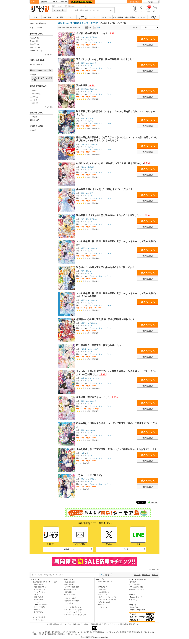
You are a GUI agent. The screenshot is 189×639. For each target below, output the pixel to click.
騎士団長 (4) (36, 93)
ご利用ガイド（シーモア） (107, 597)
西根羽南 (84, 89)
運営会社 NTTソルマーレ (134, 624)
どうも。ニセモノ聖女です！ (90, 475)
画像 (96, 27)
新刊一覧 (155, 575)
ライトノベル (106, 17)
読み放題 (44, 2)
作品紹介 (133, 582)
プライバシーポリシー (66, 624)
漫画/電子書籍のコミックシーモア (45, 582)
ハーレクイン (38, 602)
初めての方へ (102, 595)
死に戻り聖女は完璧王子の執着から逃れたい (98, 345)
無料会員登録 (134, 2)
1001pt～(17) (34, 120)
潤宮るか (93, 479)
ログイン (151, 2)
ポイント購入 (70, 584)
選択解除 (33, 75)
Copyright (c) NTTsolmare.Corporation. (94, 637)
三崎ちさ (84, 479)
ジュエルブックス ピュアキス (100, 42)
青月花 (83, 349)
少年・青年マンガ (40, 584)
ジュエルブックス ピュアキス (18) (42, 79)
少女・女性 (59, 17)
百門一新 (84, 219)
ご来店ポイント (68, 549)
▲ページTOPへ (153, 569)
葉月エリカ (85, 144)
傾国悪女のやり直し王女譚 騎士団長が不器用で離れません (105, 319)
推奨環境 (101, 604)
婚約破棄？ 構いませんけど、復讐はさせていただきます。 (105, 189)
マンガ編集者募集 (136, 587)
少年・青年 (47, 17)
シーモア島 (64, 2)
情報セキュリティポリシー (82, 624)
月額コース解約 (70, 598)
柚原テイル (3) (35, 47)
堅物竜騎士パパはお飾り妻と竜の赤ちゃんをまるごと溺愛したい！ (110, 215)
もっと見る (49, 55)
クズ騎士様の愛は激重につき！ (92, 33)
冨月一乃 (93, 118)
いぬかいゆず (93, 349)
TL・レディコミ (39, 592)
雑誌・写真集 (130, 17)
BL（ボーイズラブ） (41, 589)
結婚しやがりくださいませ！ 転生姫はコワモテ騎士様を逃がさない (110, 163)
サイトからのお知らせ (73, 612)
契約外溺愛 (82, 85)
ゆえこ (92, 271)
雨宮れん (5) (34, 38)
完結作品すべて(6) (36, 130)
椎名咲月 (93, 63)
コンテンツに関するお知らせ (75, 615)
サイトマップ (102, 607)
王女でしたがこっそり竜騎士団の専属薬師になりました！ (105, 59)
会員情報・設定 (70, 589)
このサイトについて (113, 624)
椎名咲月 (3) (34, 44)
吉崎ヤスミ (94, 89)
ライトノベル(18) (36, 28)
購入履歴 (68, 592)
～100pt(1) (34, 117)
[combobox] (90, 10)
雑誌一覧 (137, 575)
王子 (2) (35, 103)
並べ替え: (136, 27)
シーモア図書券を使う (73, 607)
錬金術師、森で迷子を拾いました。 (94, 397)
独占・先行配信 (39, 607)
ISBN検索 (123, 624)
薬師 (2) (35, 97)
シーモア (34, 2)
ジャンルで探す (59, 10)
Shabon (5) (34, 41)
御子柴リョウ (94, 37)
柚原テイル (85, 248)
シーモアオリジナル (41, 604)
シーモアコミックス (83, 17)
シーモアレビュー (39, 620)
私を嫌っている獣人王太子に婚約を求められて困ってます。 (106, 267)
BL (71, 17)
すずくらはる (94, 378)
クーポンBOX (70, 594)
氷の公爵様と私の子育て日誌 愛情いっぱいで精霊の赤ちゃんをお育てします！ (116, 449)
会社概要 (49, 624)
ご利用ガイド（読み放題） (107, 600)
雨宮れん (84, 63)
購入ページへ (148, 39)
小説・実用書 (118, 17)
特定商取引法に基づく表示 (98, 624)
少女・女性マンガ (40, 587)
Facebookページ (136, 597)
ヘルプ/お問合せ (103, 592)
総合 (35, 17)
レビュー (54, 2)
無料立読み (148, 45)
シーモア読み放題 (39, 617)
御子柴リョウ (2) (36, 50)
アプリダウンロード (105, 582)
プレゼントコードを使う (74, 610)
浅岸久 (83, 167)
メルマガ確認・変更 (72, 587)
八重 (83, 453)
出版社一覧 (146, 575)
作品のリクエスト (104, 602)
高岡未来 (84, 378)
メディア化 (142, 17)
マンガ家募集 (135, 584)
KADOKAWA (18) (36, 64)
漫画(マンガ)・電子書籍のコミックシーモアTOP (78, 23)
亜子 (91, 193)
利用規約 (56, 624)
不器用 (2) (36, 100)
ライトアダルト (154, 17)
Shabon (94, 144)
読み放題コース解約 (72, 601)
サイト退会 (69, 603)
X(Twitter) (133, 600)
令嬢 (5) (35, 90)
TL (95, 17)
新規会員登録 (70, 582)
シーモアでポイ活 (121, 549)
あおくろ (84, 37)
